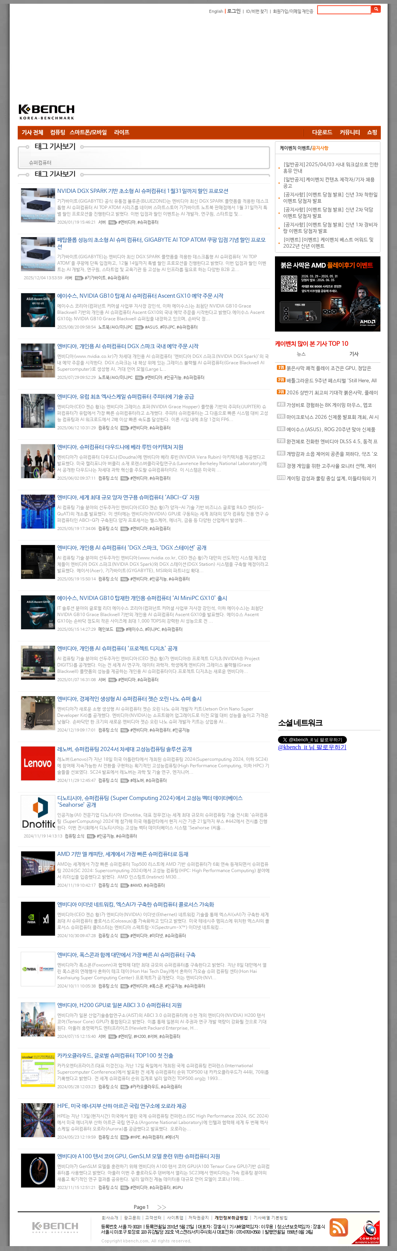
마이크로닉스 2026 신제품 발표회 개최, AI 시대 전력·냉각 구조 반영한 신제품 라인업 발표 (328, 419)
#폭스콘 (156, 986)
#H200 (140, 1036)
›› (161, 1207)
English (216, 11)
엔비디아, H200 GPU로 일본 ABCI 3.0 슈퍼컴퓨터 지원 (119, 1005)
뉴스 (301, 354)
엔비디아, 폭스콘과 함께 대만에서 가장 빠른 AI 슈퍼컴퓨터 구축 (126, 955)
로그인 (234, 11)
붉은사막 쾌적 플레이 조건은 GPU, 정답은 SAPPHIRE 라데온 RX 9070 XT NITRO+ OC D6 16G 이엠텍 (326, 370)
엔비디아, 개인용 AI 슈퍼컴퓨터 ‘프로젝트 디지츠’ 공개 (117, 648)
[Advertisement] (198, 71)
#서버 (152, 1036)
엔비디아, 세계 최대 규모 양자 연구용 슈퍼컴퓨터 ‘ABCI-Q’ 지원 (128, 497)
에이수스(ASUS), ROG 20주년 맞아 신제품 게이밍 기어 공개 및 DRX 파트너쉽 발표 (326, 431)
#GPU (178, 1188)
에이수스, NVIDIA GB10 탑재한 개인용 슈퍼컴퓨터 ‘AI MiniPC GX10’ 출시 (142, 598)
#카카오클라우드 (144, 1087)
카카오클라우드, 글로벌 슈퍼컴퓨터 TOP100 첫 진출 (115, 1056)
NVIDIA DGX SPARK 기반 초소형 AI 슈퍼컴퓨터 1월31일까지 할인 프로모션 (142, 191)
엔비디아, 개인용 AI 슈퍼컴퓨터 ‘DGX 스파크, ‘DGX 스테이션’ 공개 (131, 548)
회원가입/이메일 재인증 (293, 11)
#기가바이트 (95, 278)
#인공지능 (173, 378)
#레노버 (137, 780)
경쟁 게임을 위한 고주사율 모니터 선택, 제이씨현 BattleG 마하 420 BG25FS (326, 468)
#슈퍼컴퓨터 (148, 222)
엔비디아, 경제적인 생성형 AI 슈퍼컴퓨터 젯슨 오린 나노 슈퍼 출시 (129, 699)
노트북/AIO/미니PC (115, 327)
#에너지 (172, 1137)
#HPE (135, 1137)
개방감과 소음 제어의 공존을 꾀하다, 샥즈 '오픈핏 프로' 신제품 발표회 (327, 456)
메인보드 (105, 629)
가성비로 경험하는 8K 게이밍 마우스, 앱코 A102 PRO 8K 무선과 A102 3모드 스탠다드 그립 (327, 407)
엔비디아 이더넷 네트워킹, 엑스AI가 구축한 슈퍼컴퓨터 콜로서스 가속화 (135, 904)
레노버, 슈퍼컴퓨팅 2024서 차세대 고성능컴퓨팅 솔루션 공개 (124, 749)
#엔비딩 (125, 1036)
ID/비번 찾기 (257, 11)
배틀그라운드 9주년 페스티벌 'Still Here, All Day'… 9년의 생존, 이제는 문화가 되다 (327, 382)
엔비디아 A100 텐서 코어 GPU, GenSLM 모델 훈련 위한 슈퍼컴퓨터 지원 (138, 1156)
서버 (102, 222)
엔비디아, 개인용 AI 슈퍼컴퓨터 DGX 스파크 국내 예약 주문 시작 (127, 346)
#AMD (136, 885)
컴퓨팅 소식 (108, 428)
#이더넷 (156, 936)
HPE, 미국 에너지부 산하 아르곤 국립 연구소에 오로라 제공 (121, 1106)
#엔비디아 (127, 222)
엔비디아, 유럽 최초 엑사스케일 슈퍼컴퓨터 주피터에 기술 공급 (125, 397)
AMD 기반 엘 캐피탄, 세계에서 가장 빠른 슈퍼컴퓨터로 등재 (122, 854)
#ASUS (151, 327)
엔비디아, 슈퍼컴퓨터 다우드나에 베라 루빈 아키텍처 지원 (120, 447)
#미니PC (167, 327)
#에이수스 (134, 629)
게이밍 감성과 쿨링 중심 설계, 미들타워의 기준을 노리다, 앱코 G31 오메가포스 (326, 480)
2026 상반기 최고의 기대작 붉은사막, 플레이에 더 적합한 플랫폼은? (327, 394)
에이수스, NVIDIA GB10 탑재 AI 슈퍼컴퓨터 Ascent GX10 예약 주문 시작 (140, 296)
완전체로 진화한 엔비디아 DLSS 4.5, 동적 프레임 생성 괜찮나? (327, 443)
